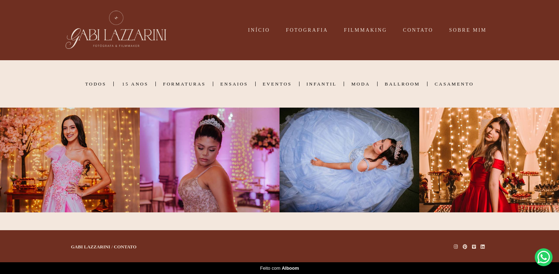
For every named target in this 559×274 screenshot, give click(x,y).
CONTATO (418, 30)
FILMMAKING (365, 30)
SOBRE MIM (468, 30)
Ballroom (402, 84)
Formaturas (184, 84)
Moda (360, 84)
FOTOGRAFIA (307, 30)
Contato (125, 246)
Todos (95, 84)
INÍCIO (259, 30)
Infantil (322, 84)
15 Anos (135, 84)
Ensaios (234, 84)
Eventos (277, 84)
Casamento (454, 84)
